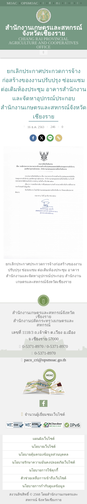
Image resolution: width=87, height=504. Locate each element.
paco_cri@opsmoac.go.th (45, 360)
